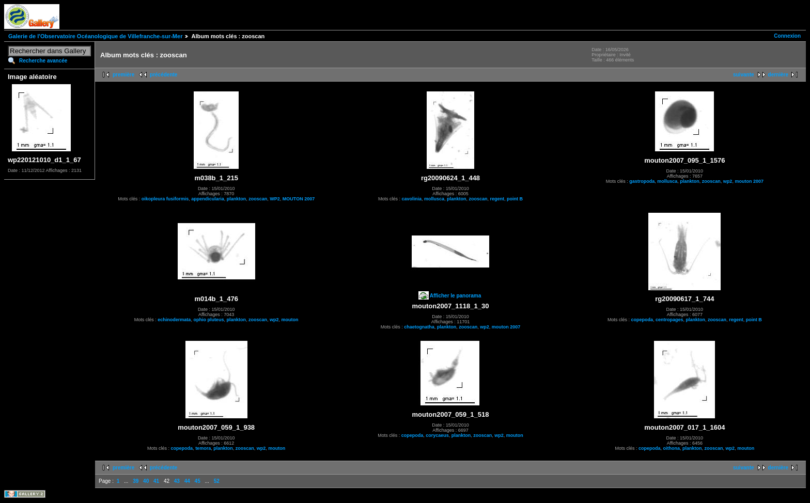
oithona (671, 448)
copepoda (642, 319)
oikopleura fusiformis (165, 198)
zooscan (257, 198)
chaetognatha (419, 326)
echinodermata (174, 319)
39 (135, 481)
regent (497, 198)
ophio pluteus (208, 319)
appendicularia (207, 198)
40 (146, 481)
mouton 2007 (749, 181)
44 (187, 481)
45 (197, 481)
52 (217, 481)
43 (177, 481)
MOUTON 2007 (299, 198)
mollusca (434, 198)
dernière (778, 74)
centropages (669, 319)
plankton (236, 198)
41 (156, 481)
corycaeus (437, 435)
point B (515, 198)
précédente (163, 74)
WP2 (275, 198)
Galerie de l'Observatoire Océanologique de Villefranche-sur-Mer (95, 36)
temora (203, 448)
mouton (289, 319)
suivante (743, 74)
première (123, 74)
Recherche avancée (43, 61)
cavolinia (411, 198)
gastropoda (642, 181)
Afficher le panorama (455, 295)
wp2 (728, 181)
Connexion (787, 36)
